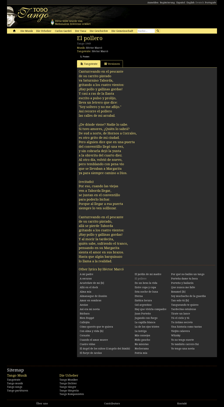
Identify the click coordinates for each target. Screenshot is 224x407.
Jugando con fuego (146, 318)
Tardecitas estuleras (183, 309)
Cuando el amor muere (94, 339)
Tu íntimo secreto (182, 322)
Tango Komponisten (71, 394)
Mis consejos (142, 335)
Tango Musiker (68, 379)
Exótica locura (143, 300)
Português (210, 2)
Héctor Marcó (94, 47)
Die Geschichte (99, 31)
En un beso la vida (146, 283)
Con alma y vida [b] (91, 331)
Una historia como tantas (186, 326)
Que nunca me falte (183, 287)
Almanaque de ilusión (93, 296)
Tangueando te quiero (184, 304)
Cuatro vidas (87, 344)
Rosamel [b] (178, 291)
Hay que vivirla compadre (150, 309)
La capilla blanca (145, 322)
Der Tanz (80, 31)
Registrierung (167, 2)
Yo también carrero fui (185, 344)
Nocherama (142, 348)
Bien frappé (87, 318)
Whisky (175, 335)
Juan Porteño (143, 313)
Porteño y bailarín (182, 283)
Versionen (112, 63)
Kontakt (182, 403)
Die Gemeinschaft (122, 31)
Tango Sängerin (69, 390)
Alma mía (85, 291)
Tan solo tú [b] (180, 300)
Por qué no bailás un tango (187, 274)
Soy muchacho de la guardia (188, 296)
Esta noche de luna (146, 291)
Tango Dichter (68, 383)
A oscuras (86, 278)
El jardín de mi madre (148, 274)
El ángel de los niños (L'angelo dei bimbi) (105, 348)
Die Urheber (43, 31)
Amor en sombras (90, 300)
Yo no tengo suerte (182, 339)
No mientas (142, 344)
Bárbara (85, 313)
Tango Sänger (67, 386)
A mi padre (86, 274)
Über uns (42, 403)
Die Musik (26, 31)
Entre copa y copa (145, 287)
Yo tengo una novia (183, 348)
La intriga (141, 331)
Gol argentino (143, 304)
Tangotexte (89, 63)
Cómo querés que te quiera (96, 326)
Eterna (139, 296)
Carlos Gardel (63, 31)
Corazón (85, 335)
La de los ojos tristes (147, 326)
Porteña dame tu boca (184, 278)
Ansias (84, 304)
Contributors (112, 403)
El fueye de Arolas (91, 353)
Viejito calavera (180, 331)
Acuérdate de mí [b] (92, 283)
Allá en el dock (89, 287)
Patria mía (141, 353)
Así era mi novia (90, 309)
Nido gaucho (142, 339)
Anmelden (152, 2)
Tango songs (14, 386)
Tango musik (15, 383)
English (190, 2)
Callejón (85, 322)
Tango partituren (17, 390)
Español (180, 2)
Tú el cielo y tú (180, 318)
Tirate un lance (180, 313)
